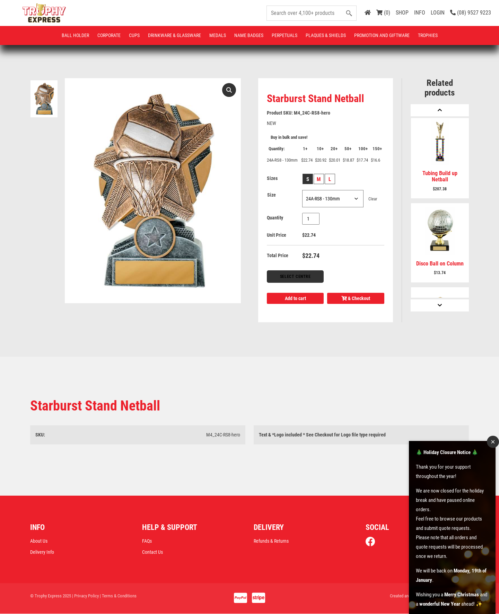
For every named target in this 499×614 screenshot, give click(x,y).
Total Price (277, 255)
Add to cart (295, 298)
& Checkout (355, 298)
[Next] (440, 305)
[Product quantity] (311, 219)
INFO (419, 12)
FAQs (147, 541)
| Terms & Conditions (118, 595)
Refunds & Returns (271, 541)
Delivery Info (42, 552)
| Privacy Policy (85, 595)
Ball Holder (75, 35)
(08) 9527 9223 (470, 12)
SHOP (402, 12)
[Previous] (440, 110)
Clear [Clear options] (372, 199)
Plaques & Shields (326, 35)
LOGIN (438, 12)
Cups (134, 35)
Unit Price (276, 235)
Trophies (428, 35)
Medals (217, 35)
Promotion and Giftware (382, 35)
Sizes (272, 178)
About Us (38, 541)
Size (271, 195)
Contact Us (152, 552)
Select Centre (295, 276)
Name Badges (248, 35)
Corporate (109, 35)
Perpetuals (284, 35)
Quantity (275, 217)
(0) (383, 12)
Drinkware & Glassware (174, 35)
